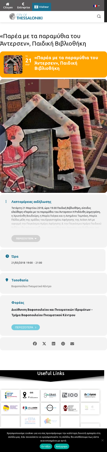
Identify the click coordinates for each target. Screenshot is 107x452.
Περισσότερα (25, 327)
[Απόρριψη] (102, 440)
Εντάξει (46, 446)
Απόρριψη (61, 446)
